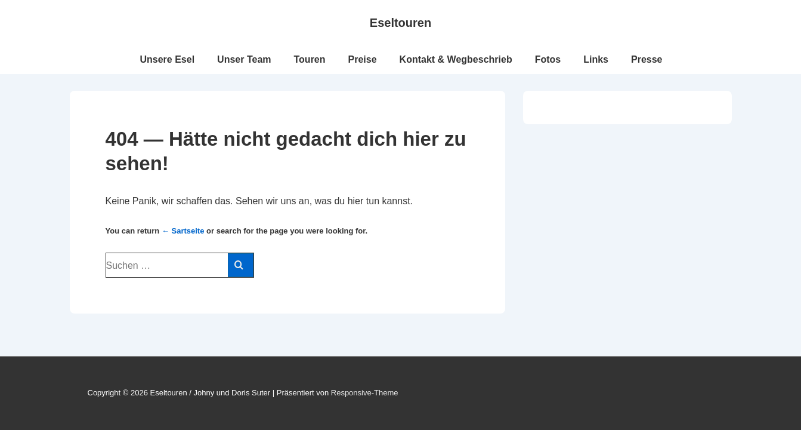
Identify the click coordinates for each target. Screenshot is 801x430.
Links (595, 59)
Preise (362, 59)
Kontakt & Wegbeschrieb (456, 59)
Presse (647, 59)
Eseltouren (400, 22)
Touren (310, 59)
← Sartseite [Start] (183, 230)
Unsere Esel (167, 59)
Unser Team (244, 59)
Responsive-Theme (364, 392)
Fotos (548, 59)
